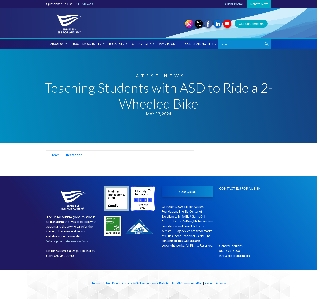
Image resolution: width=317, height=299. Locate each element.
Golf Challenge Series (200, 43)
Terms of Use (100, 283)
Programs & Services (88, 43)
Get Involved (143, 43)
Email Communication (187, 283)
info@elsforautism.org (234, 255)
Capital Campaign (251, 23)
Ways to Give (168, 43)
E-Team (53, 155)
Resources (118, 43)
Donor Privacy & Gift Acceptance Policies (141, 283)
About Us (58, 43)
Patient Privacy (215, 283)
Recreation (73, 155)
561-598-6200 (84, 4)
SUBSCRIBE (187, 191)
